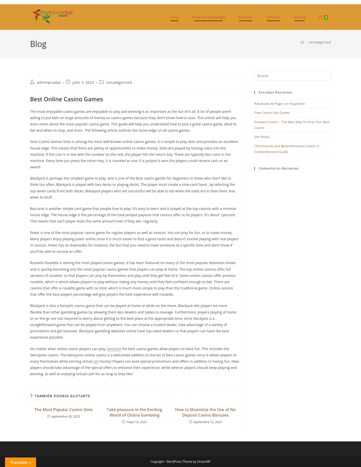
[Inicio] (302, 42)
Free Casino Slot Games (272, 112)
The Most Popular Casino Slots (63, 409)
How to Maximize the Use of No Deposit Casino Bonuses (205, 412)
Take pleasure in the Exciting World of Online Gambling (134, 412)
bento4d (114, 348)
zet (96, 361)
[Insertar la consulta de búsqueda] (292, 76)
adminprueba (49, 82)
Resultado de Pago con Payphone (279, 103)
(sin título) (261, 136)
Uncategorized (320, 42)
